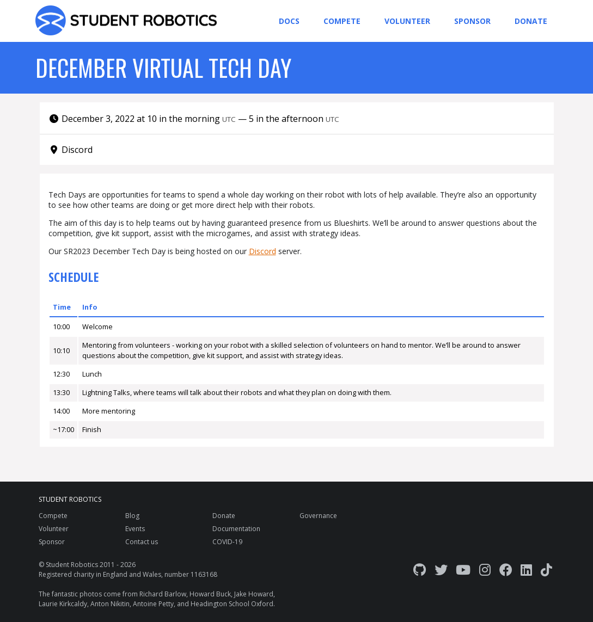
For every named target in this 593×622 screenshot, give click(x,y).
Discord (262, 251)
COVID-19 (227, 541)
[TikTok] (546, 569)
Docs (289, 21)
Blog (132, 515)
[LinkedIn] (526, 569)
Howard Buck (210, 594)
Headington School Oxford (232, 603)
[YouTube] (463, 569)
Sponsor (472, 21)
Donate (531, 21)
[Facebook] (505, 569)
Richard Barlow (162, 594)
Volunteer (407, 21)
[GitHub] (419, 569)
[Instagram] (485, 569)
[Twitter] (441, 569)
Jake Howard (253, 594)
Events (135, 528)
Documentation (236, 528)
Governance (318, 515)
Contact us (141, 541)
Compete (341, 21)
